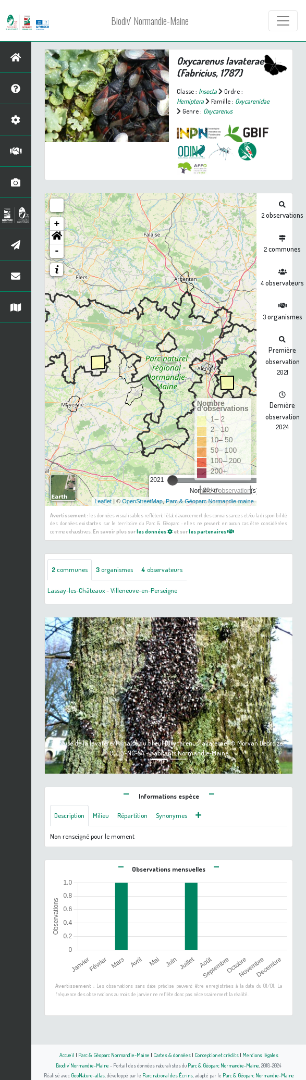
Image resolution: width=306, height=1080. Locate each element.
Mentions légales (260, 1054)
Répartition (132, 815)
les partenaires (211, 531)
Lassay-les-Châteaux (76, 590)
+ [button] (57, 224)
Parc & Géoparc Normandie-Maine (114, 1054)
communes (70, 569)
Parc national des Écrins (167, 1075)
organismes (114, 569)
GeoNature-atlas (88, 1075)
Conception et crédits (216, 1054)
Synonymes (171, 815)
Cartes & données (172, 1054)
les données (155, 531)
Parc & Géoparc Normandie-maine (210, 501)
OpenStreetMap (142, 501)
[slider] (172, 480)
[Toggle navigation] (283, 20)
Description (69, 815)
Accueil (67, 1054)
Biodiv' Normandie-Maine (150, 21)
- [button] (57, 251)
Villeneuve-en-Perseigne (144, 590)
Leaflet (103, 501)
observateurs (161, 569)
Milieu (101, 815)
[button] (57, 237)
